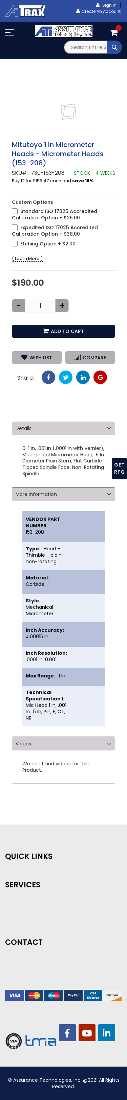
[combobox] (93, 47)
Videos (23, 743)
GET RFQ (119, 468)
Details (23, 428)
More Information (36, 494)
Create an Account (101, 11)
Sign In (109, 5)
